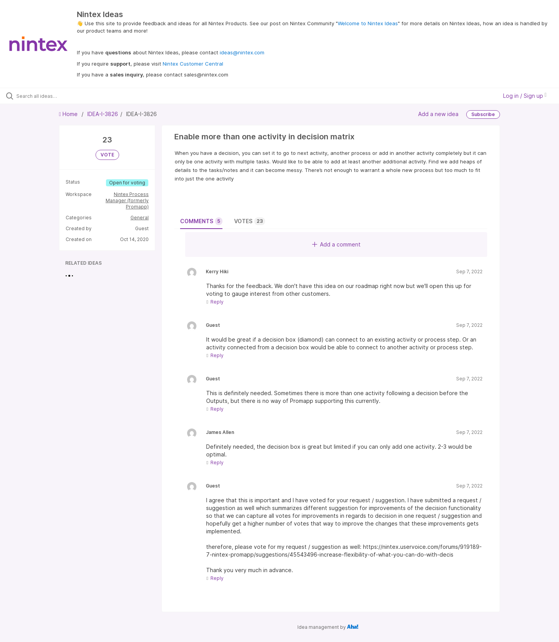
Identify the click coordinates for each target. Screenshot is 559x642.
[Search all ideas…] (65, 96)
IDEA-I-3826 (102, 114)
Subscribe (483, 114)
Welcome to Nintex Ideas (368, 23)
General (139, 217)
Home (69, 114)
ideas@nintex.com (242, 52)
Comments (201, 221)
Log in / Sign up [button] (525, 95)
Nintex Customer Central (193, 64)
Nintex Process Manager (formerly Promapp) (127, 200)
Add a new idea (438, 114)
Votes (249, 221)
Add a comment (336, 244)
